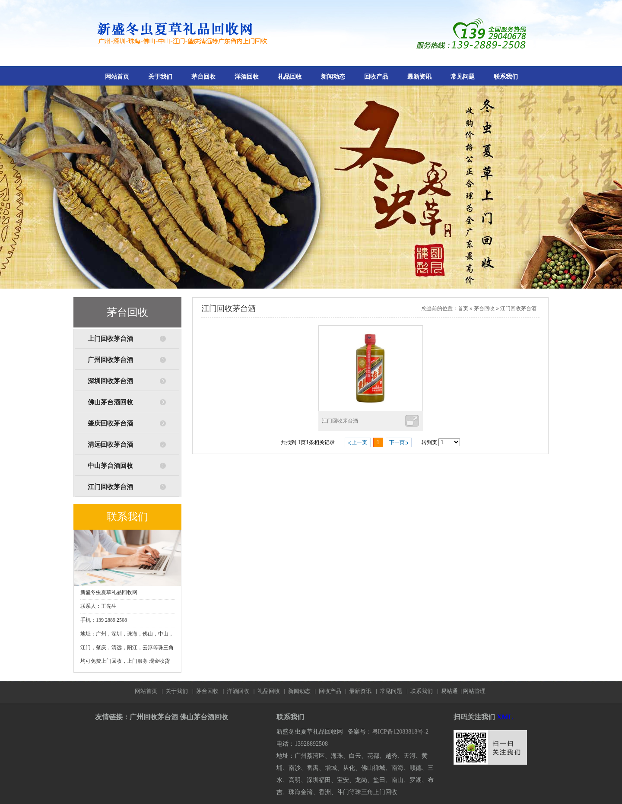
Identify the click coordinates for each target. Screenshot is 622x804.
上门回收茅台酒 (110, 338)
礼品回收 (290, 76)
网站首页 (117, 76)
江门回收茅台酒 (110, 486)
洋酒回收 (247, 76)
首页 (463, 308)
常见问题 (463, 76)
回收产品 (376, 76)
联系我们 (506, 76)
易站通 (452, 691)
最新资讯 (419, 76)
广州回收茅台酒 (110, 359)
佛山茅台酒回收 (110, 402)
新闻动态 (333, 76)
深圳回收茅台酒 (110, 381)
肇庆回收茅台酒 (110, 423)
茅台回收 (203, 76)
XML (505, 717)
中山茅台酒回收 (110, 465)
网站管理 (474, 691)
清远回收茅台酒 (110, 444)
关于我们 (160, 76)
